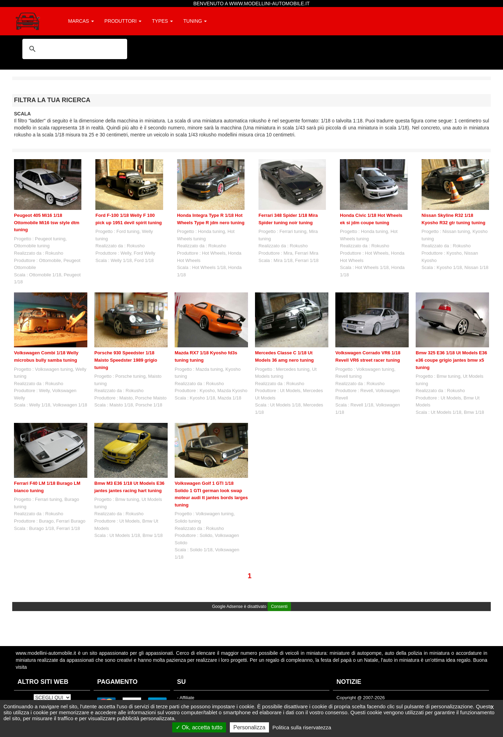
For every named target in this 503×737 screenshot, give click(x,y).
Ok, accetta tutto (199, 727)
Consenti (279, 606)
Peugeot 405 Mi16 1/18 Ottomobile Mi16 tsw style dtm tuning (46, 222)
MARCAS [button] (81, 21)
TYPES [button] (162, 21)
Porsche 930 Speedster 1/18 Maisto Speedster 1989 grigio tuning (125, 360)
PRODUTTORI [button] (122, 21)
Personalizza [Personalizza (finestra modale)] (249, 727)
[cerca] (73, 48)
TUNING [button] (195, 21)
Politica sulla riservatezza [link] (301, 727)
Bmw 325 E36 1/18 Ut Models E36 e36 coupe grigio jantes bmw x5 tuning (451, 360)
